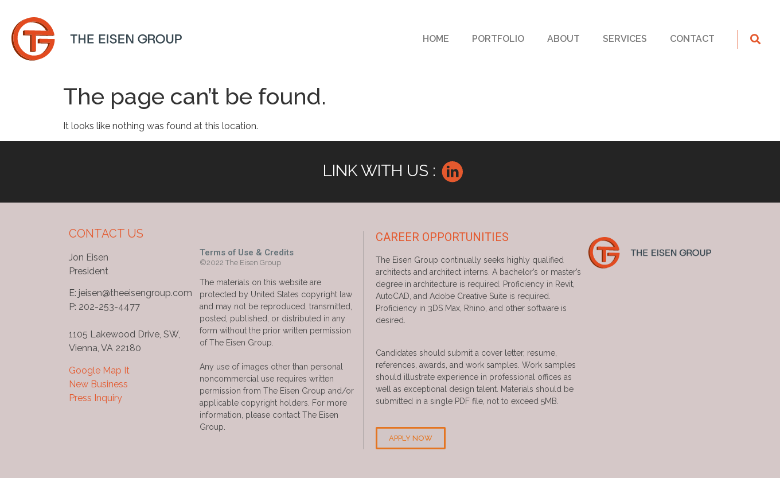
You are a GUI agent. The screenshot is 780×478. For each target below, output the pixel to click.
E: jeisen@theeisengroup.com (130, 292)
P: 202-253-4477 (104, 306)
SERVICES (625, 38)
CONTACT (692, 38)
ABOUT (563, 38)
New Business (98, 384)
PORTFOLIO (498, 38)
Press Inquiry (95, 397)
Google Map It (99, 370)
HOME (436, 38)
